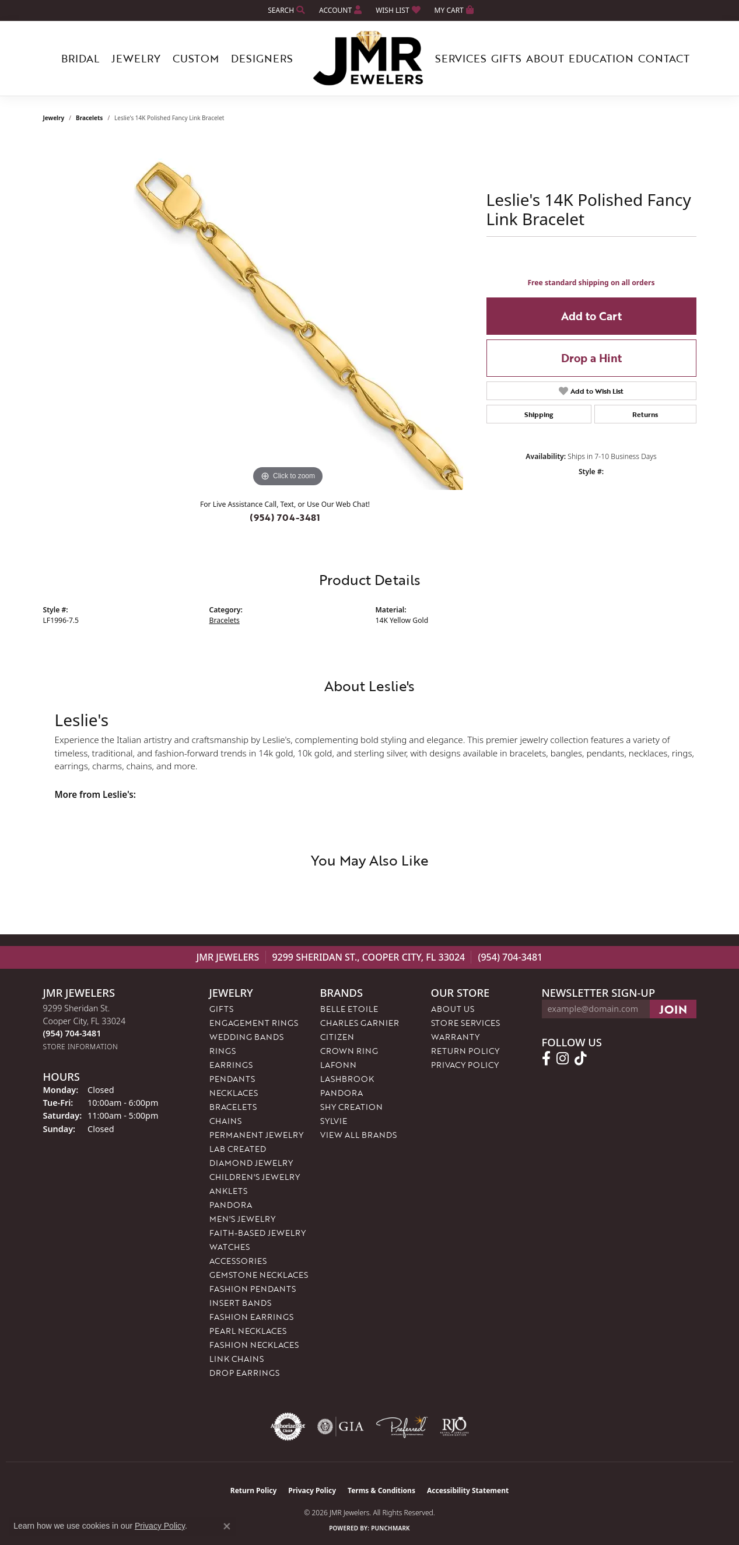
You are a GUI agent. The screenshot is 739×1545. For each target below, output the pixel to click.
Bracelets (89, 118)
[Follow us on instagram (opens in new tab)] (562, 1059)
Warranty (455, 1037)
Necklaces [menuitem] (233, 1093)
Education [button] (601, 58)
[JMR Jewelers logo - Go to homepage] (369, 58)
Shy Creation (351, 1107)
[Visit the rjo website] (454, 1426)
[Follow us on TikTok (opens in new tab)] (581, 1059)
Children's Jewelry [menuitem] (254, 1177)
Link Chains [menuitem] (236, 1359)
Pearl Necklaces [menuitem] (247, 1331)
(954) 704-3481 (285, 517)
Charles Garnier (359, 1023)
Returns (645, 414)
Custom (196, 58)
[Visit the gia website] (340, 1426)
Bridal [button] (80, 58)
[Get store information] (80, 1047)
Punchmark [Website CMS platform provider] (390, 1528)
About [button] (545, 58)
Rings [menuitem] (222, 1051)
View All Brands (358, 1135)
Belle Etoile (349, 1009)
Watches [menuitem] (229, 1247)
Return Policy (465, 1051)
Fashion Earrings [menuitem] (251, 1317)
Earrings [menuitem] (231, 1065)
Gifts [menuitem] (221, 1009)
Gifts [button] (506, 58)
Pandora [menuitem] (230, 1205)
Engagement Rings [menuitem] (253, 1023)
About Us (452, 1009)
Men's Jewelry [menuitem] (242, 1219)
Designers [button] (262, 58)
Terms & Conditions (381, 1490)
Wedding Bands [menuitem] (246, 1037)
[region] (288, 315)
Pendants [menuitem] (232, 1079)
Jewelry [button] (135, 58)
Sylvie (333, 1121)
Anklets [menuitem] (228, 1191)
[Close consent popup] (226, 1526)
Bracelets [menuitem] (233, 1107)
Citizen (337, 1037)
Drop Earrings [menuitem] (244, 1373)
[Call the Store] (72, 1033)
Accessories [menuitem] (238, 1261)
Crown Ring (349, 1051)
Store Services (465, 1023)
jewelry (54, 118)
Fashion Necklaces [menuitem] (254, 1345)
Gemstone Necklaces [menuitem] (258, 1275)
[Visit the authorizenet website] (288, 1426)
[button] (285, 10)
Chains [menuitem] (225, 1121)
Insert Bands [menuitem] (240, 1303)
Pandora (341, 1093)
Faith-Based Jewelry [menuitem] (257, 1233)
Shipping (538, 414)
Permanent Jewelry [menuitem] (256, 1135)
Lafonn (338, 1065)
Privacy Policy (465, 1065)
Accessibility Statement (468, 1490)
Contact (663, 58)
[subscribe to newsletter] (673, 1009)
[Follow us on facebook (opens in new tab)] (546, 1059)
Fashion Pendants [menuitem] (252, 1289)
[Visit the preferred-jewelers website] (402, 1426)
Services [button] (460, 58)
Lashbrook (347, 1079)
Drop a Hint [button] (591, 357)
